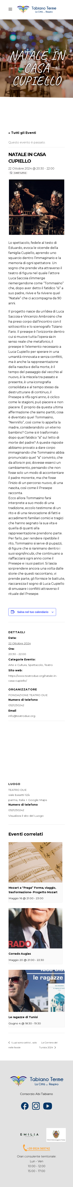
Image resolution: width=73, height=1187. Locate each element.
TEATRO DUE (17, 790)
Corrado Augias (20, 953)
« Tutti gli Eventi (22, 133)
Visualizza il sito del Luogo (26, 815)
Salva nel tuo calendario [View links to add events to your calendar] (32, 612)
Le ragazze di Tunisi (23, 1017)
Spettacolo (35, 665)
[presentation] (35, 862)
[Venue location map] (36, 748)
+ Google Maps (36, 800)
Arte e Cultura (17, 665)
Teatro (48, 665)
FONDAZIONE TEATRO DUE (28, 695)
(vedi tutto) (20, 172)
